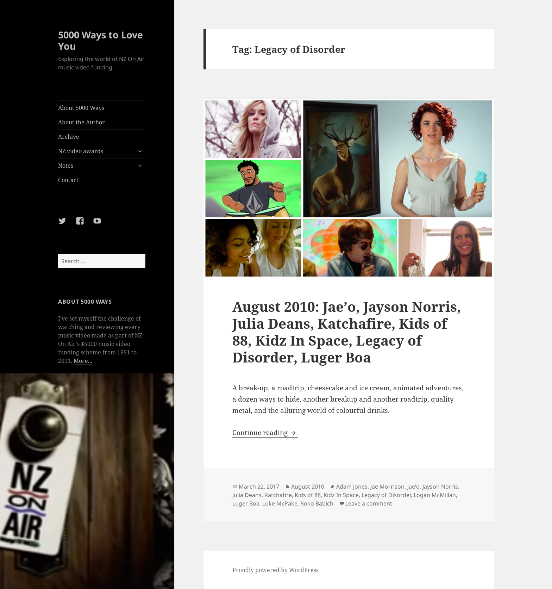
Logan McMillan (435, 495)
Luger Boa (245, 503)
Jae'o (413, 486)
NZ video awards (80, 151)
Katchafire (278, 495)
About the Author (81, 122)
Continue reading (265, 432)
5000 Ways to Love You (100, 40)
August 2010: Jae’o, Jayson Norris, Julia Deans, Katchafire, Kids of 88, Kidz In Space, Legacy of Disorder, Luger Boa (346, 331)
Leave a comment (368, 503)
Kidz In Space (341, 495)
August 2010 (307, 486)
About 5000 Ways (81, 108)
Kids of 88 (308, 495)
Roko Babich (316, 503)
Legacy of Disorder (386, 495)
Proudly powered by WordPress (275, 570)
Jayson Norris (440, 486)
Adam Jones (352, 486)
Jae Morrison (387, 486)
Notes (65, 165)
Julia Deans (247, 495)
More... (83, 361)
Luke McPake (279, 503)
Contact (68, 180)
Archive (68, 137)
